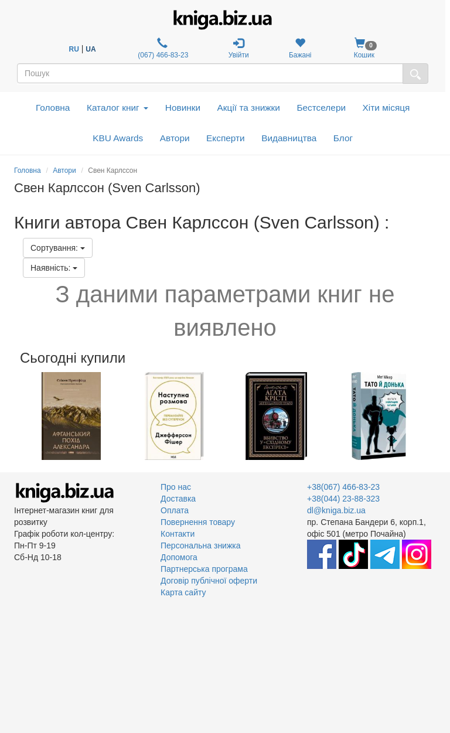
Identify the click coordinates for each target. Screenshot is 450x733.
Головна (53, 107)
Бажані (300, 48)
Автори (175, 138)
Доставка (178, 498)
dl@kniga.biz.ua (336, 510)
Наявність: (53, 267)
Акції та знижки (248, 107)
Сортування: (57, 248)
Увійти (239, 48)
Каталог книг (117, 107)
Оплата (175, 510)
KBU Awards (118, 138)
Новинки (182, 107)
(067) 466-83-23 (162, 48)
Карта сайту (183, 592)
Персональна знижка (201, 545)
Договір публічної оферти (209, 580)
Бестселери (321, 107)
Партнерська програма (204, 569)
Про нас (176, 487)
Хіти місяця (386, 107)
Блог (343, 138)
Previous (15, 416)
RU (74, 49)
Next (434, 416)
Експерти (225, 138)
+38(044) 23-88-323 (343, 498)
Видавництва (288, 138)
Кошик (364, 48)
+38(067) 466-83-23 (343, 487)
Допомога (179, 557)
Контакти (178, 533)
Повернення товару (198, 522)
